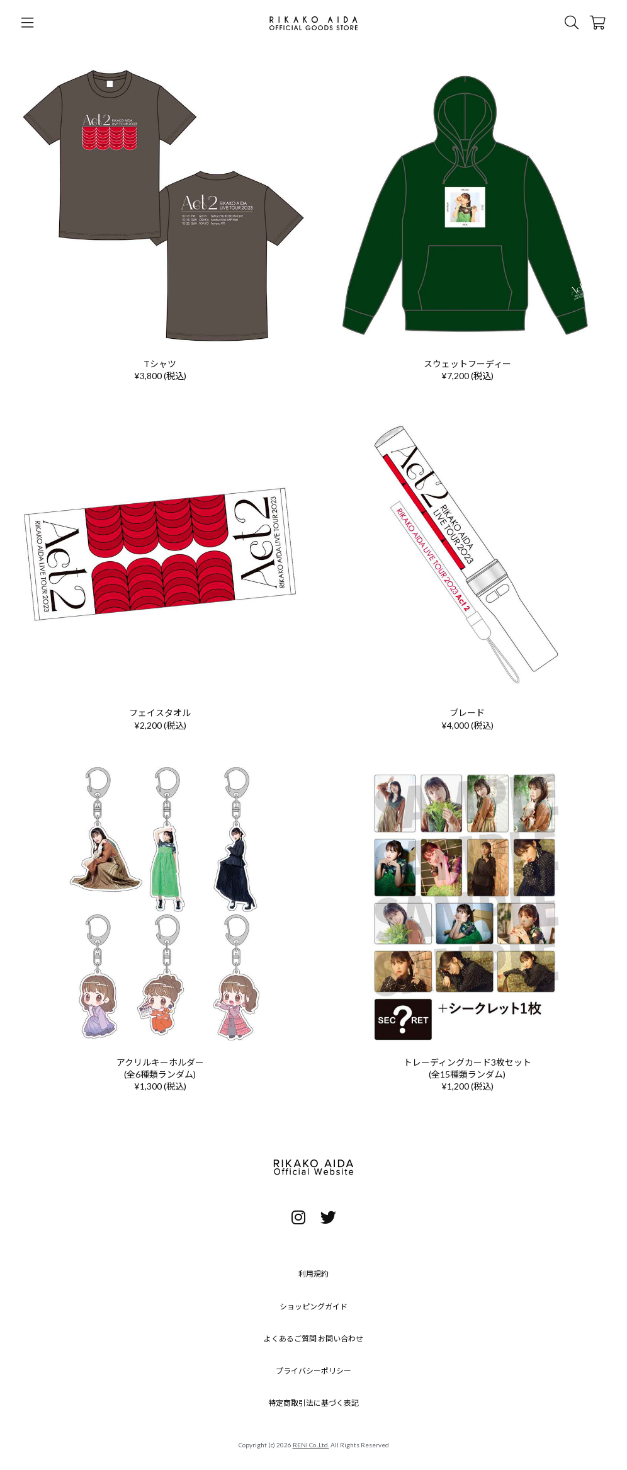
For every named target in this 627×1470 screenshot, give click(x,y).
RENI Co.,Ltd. (311, 1445)
